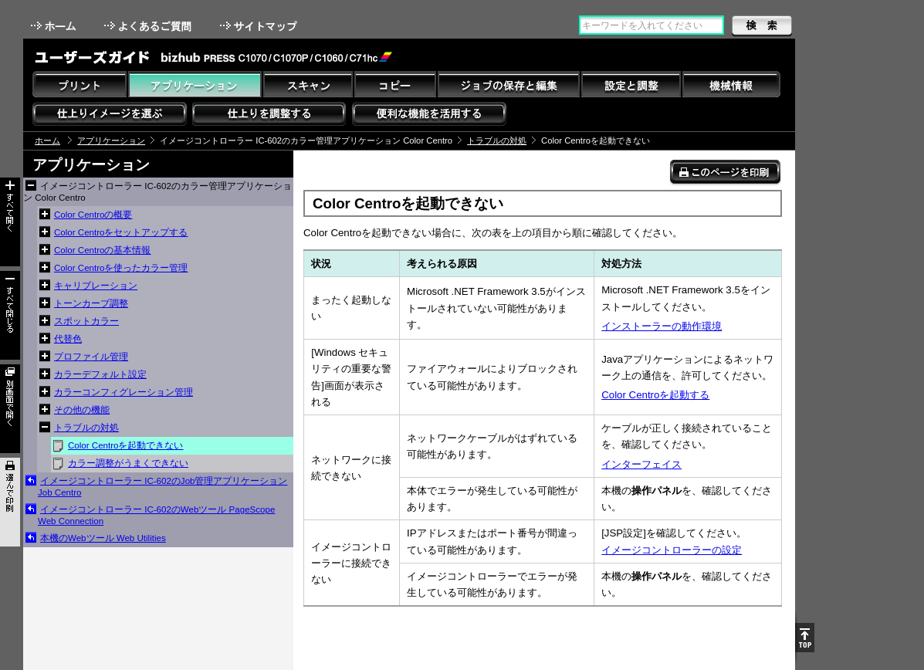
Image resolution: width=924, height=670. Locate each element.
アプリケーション (111, 140)
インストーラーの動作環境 (661, 326)
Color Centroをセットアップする (121, 232)
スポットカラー (86, 321)
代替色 (68, 338)
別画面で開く (10, 408)
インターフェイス (641, 464)
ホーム (54, 26)
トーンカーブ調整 (91, 303)
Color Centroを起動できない (125, 445)
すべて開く (10, 222)
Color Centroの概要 (93, 214)
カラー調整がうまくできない (128, 463)
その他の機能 (82, 410)
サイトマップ (260, 26)
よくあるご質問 (149, 26)
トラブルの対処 (496, 140)
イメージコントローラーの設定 (671, 550)
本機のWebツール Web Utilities (103, 538)
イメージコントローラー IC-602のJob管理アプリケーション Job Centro (162, 486)
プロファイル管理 (91, 356)
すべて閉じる (10, 315)
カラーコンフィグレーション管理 (123, 392)
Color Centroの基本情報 (102, 250)
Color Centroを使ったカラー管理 (121, 267)
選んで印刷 (10, 502)
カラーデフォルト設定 (100, 374)
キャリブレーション (95, 285)
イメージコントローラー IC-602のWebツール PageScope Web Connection (156, 515)
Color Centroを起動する (655, 395)
